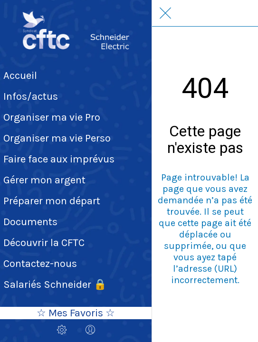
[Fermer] (165, 13)
